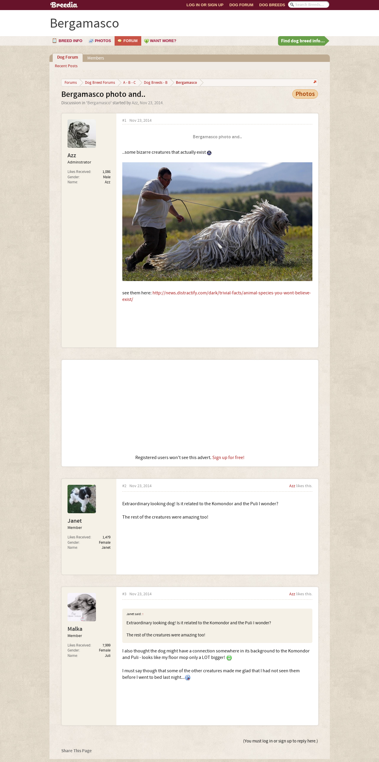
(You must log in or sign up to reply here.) (280, 741)
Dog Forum (241, 5)
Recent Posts (66, 66)
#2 (124, 486)
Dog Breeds (272, 5)
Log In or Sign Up (205, 5)
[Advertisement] (190, 407)
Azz (135, 103)
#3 (124, 594)
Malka (75, 629)
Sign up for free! (228, 458)
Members (95, 58)
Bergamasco (98, 103)
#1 (124, 120)
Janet (75, 520)
